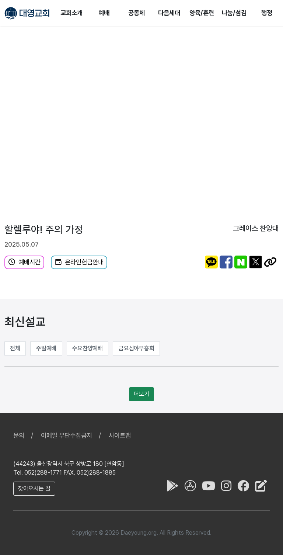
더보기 (141, 394)
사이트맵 (120, 435)
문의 (18, 435)
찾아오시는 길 (34, 488)
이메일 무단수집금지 (66, 435)
